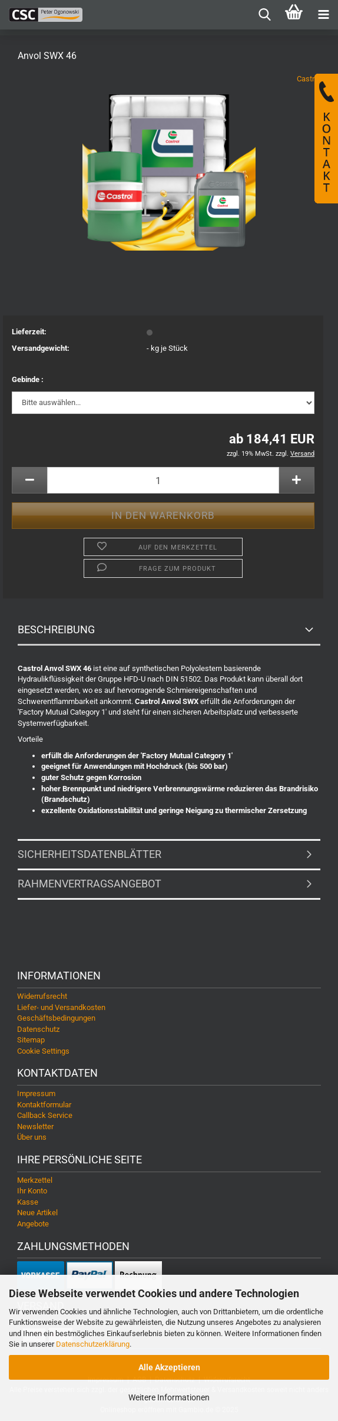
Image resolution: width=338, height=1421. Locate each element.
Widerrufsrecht (42, 996)
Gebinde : (28, 379)
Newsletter (35, 1126)
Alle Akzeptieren (169, 1367)
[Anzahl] (163, 480)
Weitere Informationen (169, 1397)
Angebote (33, 1223)
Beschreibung (56, 629)
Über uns (32, 1137)
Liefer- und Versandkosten (61, 1007)
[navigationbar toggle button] (323, 14)
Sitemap (31, 1039)
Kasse (27, 1202)
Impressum (36, 1093)
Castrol (308, 78)
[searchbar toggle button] (264, 14)
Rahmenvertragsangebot (89, 883)
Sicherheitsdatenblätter (89, 854)
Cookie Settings (43, 1051)
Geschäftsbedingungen (56, 1018)
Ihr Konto (32, 1190)
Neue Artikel (37, 1212)
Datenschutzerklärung (93, 1344)
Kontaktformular (44, 1104)
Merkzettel (34, 1180)
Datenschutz (38, 1029)
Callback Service (44, 1115)
